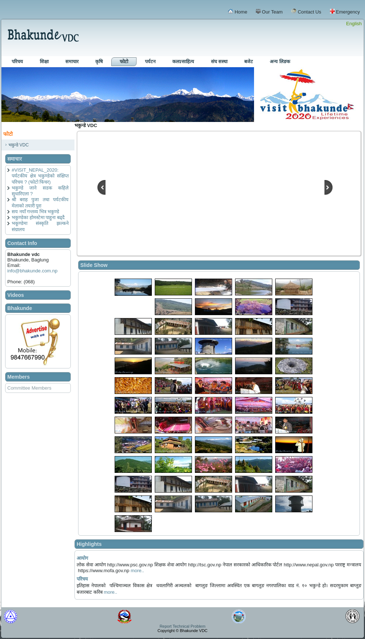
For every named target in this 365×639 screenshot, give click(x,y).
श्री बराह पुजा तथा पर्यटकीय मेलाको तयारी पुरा (40, 202)
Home (237, 12)
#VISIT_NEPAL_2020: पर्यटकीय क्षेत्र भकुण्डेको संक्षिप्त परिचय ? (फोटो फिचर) (40, 176)
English (354, 23)
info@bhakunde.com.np (32, 270)
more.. (137, 570)
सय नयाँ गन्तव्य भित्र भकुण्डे (35, 211)
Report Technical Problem (182, 626)
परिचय (82, 579)
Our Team (269, 12)
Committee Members (29, 388)
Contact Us (306, 12)
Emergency (345, 12)
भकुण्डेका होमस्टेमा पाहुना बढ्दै (38, 217)
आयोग (82, 558)
